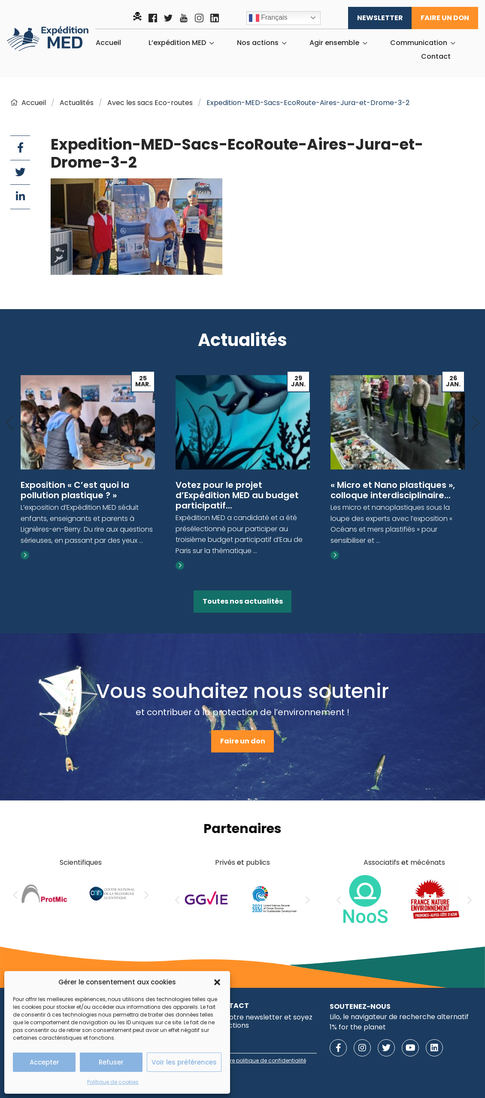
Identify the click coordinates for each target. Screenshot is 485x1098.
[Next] (475, 423)
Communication (418, 42)
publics (258, 862)
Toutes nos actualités (243, 601)
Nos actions (258, 42)
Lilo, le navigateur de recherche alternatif (399, 1017)
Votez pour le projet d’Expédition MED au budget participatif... (237, 495)
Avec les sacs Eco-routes (150, 103)
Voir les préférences (184, 1062)
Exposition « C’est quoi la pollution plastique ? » (75, 490)
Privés (225, 862)
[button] (217, 982)
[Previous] (9, 423)
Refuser (111, 1062)
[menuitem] (108, 43)
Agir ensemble (334, 42)
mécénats (427, 862)
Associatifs (382, 862)
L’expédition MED (177, 42)
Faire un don (445, 18)
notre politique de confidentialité (263, 1060)
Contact (436, 56)
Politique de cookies (113, 1082)
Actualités (77, 103)
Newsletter (380, 18)
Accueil (108, 42)
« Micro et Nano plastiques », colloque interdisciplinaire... (392, 490)
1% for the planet (358, 1027)
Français (268, 18)
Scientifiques (81, 862)
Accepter (44, 1062)
